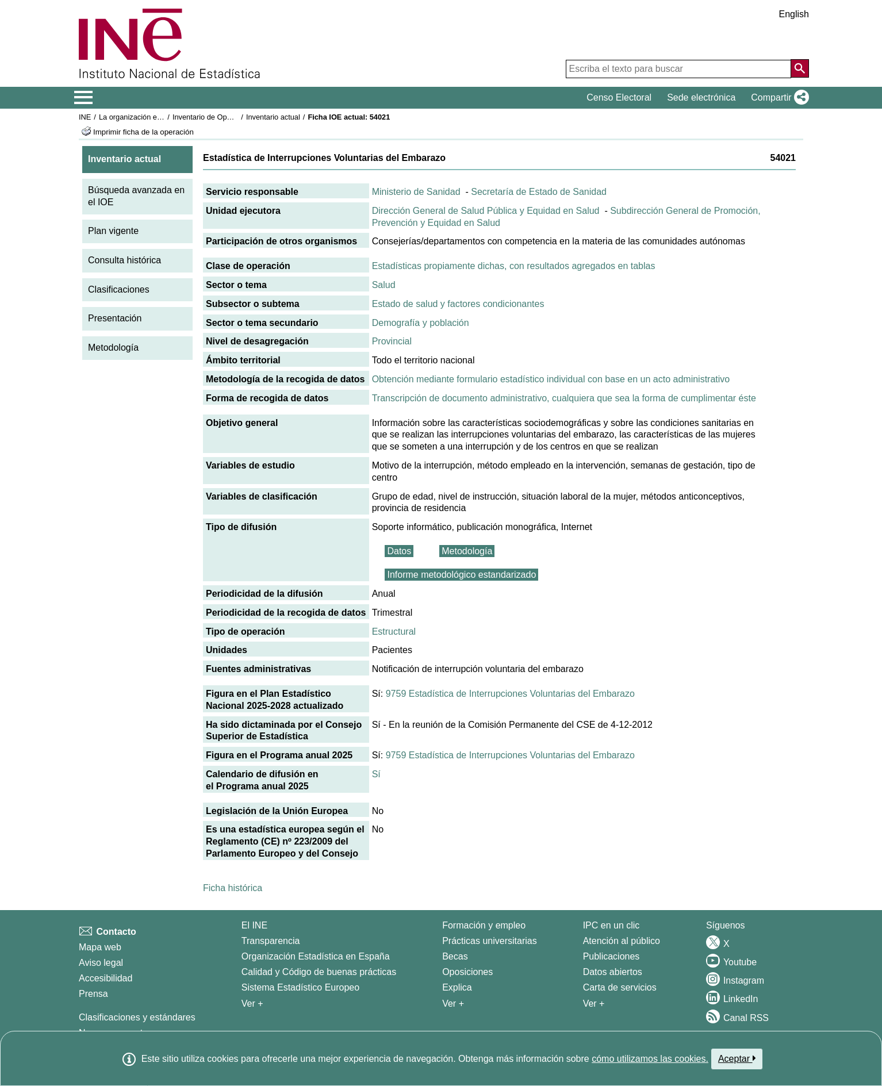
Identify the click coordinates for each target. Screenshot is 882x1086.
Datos (399, 551)
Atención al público (621, 941)
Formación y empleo (484, 925)
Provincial (392, 341)
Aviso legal (101, 963)
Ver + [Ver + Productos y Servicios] (594, 1003)
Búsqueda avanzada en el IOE (136, 196)
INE (85, 117)
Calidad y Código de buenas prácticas (319, 972)
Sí (376, 774)
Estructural (394, 631)
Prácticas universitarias (489, 941)
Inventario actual (273, 117)
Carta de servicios (620, 987)
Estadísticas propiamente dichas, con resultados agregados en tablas (513, 266)
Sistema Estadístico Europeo (300, 987)
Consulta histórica (124, 260)
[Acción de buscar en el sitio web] (800, 68)
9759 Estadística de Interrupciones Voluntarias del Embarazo (510, 694)
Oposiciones (467, 972)
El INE (254, 925)
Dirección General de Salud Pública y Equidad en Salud (486, 211)
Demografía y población (420, 323)
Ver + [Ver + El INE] (252, 1003)
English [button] (794, 14)
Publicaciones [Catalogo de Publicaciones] (611, 956)
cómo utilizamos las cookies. (650, 1059)
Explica (457, 987)
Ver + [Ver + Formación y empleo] (453, 1003)
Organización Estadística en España (315, 956)
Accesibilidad (105, 978)
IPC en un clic (611, 925)
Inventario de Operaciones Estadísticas (236, 117)
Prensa (93, 994)
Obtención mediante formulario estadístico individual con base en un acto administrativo (551, 379)
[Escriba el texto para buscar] (678, 69)
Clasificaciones (118, 289)
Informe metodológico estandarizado (461, 575)
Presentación (114, 318)
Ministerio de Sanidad (416, 192)
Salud (384, 285)
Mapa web (100, 947)
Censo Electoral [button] (618, 97)
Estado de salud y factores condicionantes (458, 304)
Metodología (113, 347)
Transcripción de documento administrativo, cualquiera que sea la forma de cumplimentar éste (564, 398)
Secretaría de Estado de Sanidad (539, 192)
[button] (777, 97)
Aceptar (737, 1058)
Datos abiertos (612, 972)
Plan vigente (113, 231)
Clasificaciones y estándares (137, 1017)
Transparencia (270, 941)
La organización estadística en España (162, 117)
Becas (454, 956)
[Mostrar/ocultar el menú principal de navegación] (83, 97)
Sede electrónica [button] (701, 97)
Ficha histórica (232, 888)
